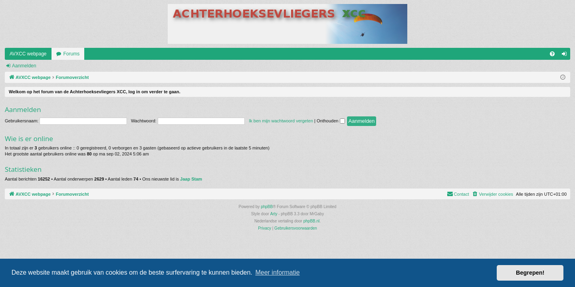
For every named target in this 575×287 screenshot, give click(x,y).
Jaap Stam (191, 179)
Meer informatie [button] (277, 272)
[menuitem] (552, 54)
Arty (274, 214)
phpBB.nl (311, 221)
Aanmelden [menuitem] (566, 55)
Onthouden (331, 120)
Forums (71, 54)
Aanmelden (24, 66)
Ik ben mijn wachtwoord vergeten (281, 120)
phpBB (267, 206)
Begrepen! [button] (530, 272)
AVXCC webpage (28, 54)
